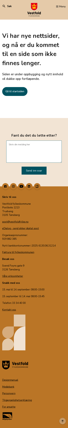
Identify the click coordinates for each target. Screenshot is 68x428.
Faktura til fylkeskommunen (18, 252)
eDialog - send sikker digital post (20, 228)
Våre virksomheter (12, 276)
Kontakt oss (9, 309)
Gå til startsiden (14, 91)
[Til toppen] (62, 421)
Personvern (8, 393)
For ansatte (8, 407)
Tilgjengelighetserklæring (17, 400)
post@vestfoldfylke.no (15, 222)
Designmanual (10, 380)
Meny (61, 6)
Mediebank (8, 387)
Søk (7, 6)
